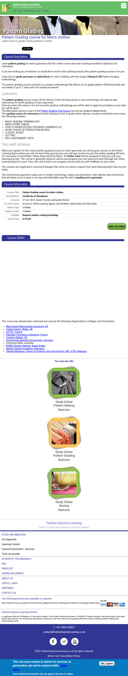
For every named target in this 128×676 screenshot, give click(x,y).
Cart (39, 11)
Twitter (64, 641)
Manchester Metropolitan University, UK (27, 326)
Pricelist (45, 11)
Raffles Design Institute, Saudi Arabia (25, 345)
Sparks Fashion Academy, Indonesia (25, 348)
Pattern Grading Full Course (55, 111)
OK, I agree (107, 663)
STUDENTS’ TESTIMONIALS (16, 559)
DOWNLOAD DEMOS (13, 573)
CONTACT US (9, 593)
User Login (17, 11)
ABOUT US (7, 578)
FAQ (4, 563)
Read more (64, 409)
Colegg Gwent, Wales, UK (19, 329)
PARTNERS (7, 588)
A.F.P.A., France (14, 332)
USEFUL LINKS (10, 583)
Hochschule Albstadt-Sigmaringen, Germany (29, 340)
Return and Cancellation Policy (64, 656)
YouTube (75, 641)
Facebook (53, 641)
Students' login (29, 11)
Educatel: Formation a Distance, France (27, 334)
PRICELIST (7, 568)
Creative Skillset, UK (16, 337)
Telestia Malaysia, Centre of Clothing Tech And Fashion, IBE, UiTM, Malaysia (46, 351)
